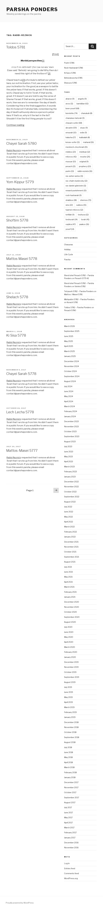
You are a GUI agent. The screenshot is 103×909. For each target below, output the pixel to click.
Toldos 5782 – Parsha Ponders (77, 307)
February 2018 (70, 772)
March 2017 (69, 827)
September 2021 (71, 557)
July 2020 (68, 627)
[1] (43, 60)
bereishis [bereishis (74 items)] (72, 113)
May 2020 (68, 637)
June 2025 (68, 336)
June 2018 (68, 752)
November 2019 (71, 667)
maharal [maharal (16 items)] (88, 142)
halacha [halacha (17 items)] (71, 137)
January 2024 (70, 416)
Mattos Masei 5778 (21, 259)
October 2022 (70, 492)
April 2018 (68, 762)
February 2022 (70, 532)
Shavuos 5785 (70, 83)
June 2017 (68, 812)
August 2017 (69, 802)
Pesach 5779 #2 (82, 278)
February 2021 (70, 592)
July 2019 (68, 687)
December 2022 (71, 481)
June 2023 (68, 451)
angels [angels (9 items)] (82, 99)
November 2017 (71, 787)
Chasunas (68, 244)
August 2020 (70, 622)
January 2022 (70, 537)
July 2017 (68, 807)
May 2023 (68, 456)
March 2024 (69, 406)
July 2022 (68, 507)
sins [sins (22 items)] (69, 205)
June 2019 (68, 692)
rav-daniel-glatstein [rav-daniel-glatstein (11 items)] (76, 186)
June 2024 (68, 391)
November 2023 (71, 426)
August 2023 (70, 441)
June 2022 (68, 511)
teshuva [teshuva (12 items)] (83, 214)
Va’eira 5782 (80, 286)
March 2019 (69, 707)
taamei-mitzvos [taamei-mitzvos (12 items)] (74, 210)
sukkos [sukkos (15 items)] (81, 205)
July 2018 (68, 747)
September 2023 (71, 436)
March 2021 (69, 587)
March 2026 (69, 326)
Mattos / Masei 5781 (73, 294)
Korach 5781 (72, 302)
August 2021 (69, 562)
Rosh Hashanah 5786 (73, 68)
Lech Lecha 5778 (20, 412)
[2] (49, 73)
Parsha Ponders (32, 9)
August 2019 (70, 682)
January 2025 (70, 356)
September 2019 (71, 677)
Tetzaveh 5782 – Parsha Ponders (79, 291)
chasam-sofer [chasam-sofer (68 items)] (74, 123)
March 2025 (69, 351)
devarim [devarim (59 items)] (71, 128)
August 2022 (70, 502)
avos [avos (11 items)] (69, 103)
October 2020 (70, 612)
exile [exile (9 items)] (83, 132)
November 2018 (71, 727)
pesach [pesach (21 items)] (71, 166)
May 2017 (68, 817)
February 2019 (70, 712)
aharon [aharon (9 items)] (70, 99)
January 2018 (70, 777)
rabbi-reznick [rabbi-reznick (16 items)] (84, 171)
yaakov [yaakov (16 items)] (84, 224)
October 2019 (70, 672)
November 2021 (71, 547)
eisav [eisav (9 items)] (84, 128)
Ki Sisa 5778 (16, 335)
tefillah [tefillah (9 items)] (70, 214)
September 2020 (72, 617)
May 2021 (68, 577)
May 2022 (68, 517)
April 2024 (68, 401)
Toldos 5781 (15, 47)
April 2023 (68, 461)
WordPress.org (71, 878)
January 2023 (70, 476)
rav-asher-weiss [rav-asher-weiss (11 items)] (74, 176)
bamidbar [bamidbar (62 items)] (83, 103)
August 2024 (70, 381)
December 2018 (71, 722)
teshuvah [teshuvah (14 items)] (72, 219)
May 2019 (68, 697)
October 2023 (70, 431)
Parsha (67, 259)
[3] (23, 80)
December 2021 (71, 542)
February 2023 (70, 471)
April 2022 (68, 522)
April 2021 (68, 582)
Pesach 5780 (70, 310)
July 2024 (68, 386)
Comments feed (71, 873)
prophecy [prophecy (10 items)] (85, 166)
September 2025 (71, 331)
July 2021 (68, 567)
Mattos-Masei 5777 (22, 450)
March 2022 (69, 527)
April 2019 (68, 702)
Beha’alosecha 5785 (73, 78)
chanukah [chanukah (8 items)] (86, 113)
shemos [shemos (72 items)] (85, 200)
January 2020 (70, 657)
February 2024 (70, 411)
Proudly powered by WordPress (20, 903)
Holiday (67, 249)
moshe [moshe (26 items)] (85, 157)
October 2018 (70, 732)
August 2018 (70, 742)
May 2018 (68, 757)
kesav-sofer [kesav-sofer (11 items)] (73, 142)
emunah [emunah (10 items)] (71, 132)
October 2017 (70, 792)
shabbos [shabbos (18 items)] (71, 200)
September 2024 (71, 376)
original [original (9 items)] (84, 161)
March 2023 (69, 466)
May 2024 (68, 396)
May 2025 (68, 341)
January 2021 (69, 597)
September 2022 (71, 496)
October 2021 (70, 552)
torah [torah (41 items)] (85, 219)
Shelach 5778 (17, 297)
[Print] (55, 54)
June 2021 (68, 572)
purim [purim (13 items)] (70, 171)
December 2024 (71, 361)
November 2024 (71, 366)
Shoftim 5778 (17, 220)
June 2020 (68, 632)
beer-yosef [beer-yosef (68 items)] (72, 108)
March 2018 (69, 767)
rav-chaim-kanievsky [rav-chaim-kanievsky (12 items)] (76, 181)
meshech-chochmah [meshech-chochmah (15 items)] (77, 147)
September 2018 (71, 737)
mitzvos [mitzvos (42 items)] (71, 157)
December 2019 (71, 662)
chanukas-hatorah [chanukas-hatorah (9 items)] (75, 118)
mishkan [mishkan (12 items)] (84, 152)
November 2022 (71, 486)
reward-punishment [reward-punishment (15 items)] (76, 190)
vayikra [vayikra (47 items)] (71, 224)
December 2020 (71, 602)
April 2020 (68, 642)
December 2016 (71, 842)
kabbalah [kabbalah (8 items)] (84, 137)
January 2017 (69, 837)
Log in (67, 863)
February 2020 (70, 652)
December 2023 (71, 421)
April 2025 (68, 346)
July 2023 (68, 446)
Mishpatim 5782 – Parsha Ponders (79, 299)
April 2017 (68, 822)
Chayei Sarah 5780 (21, 143)
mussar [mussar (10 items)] (71, 161)
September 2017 (71, 797)
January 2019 (70, 717)
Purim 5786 (69, 63)
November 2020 (71, 607)
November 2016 (71, 847)
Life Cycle (68, 254)
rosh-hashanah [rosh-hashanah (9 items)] (74, 195)
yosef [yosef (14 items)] (70, 229)
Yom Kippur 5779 (20, 182)
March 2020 (69, 647)
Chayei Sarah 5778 (21, 374)
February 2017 (70, 832)
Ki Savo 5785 (70, 73)
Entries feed (69, 868)
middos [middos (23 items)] (71, 152)
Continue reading (15, 125)
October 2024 (70, 371)
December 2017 (71, 782)
